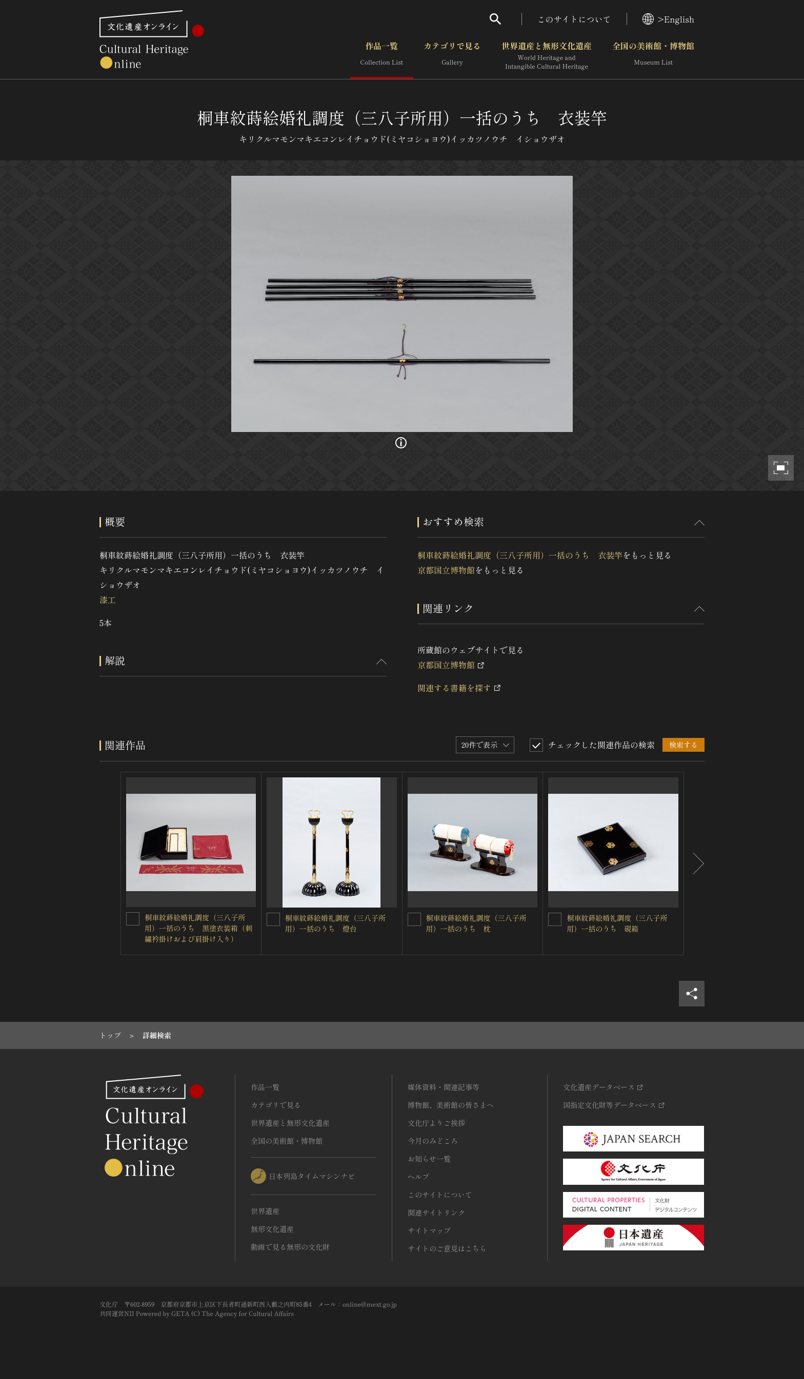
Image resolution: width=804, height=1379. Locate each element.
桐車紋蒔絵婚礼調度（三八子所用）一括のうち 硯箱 (617, 923)
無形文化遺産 (272, 1229)
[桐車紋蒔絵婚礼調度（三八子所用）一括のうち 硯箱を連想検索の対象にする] (554, 919)
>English (668, 19)
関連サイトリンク (436, 1212)
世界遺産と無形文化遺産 (546, 55)
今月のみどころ (433, 1141)
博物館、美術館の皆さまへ (451, 1105)
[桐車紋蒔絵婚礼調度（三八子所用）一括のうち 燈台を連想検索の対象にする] (273, 919)
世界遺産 (265, 1211)
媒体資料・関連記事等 (443, 1087)
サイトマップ (429, 1230)
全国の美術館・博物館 (653, 55)
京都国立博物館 (446, 570)
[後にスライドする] (694, 863)
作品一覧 (381, 55)
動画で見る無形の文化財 (290, 1247)
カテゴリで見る (452, 55)
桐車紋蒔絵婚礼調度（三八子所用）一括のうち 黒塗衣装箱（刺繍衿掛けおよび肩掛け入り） (198, 928)
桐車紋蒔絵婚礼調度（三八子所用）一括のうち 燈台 (335, 923)
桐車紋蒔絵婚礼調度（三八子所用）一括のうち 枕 (476, 923)
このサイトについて (574, 19)
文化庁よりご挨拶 (436, 1123)
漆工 (107, 599)
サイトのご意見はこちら (447, 1248)
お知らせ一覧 (429, 1159)
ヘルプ (418, 1176)
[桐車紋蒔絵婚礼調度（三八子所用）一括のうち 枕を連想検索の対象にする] (414, 919)
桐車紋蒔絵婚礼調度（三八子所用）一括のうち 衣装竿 (519, 555)
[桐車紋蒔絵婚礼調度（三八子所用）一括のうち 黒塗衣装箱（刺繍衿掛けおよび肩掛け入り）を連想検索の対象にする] (132, 918)
